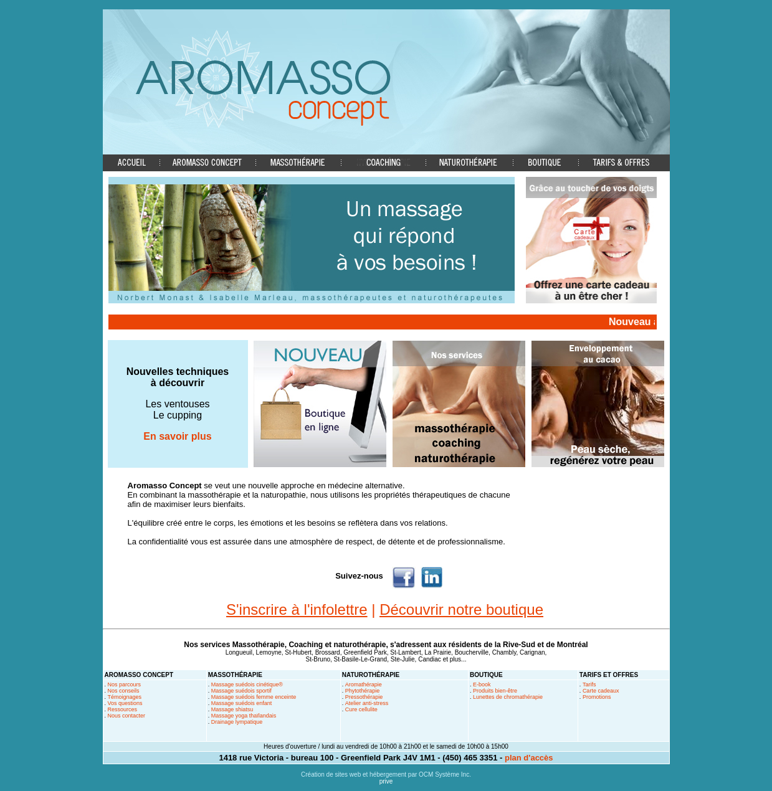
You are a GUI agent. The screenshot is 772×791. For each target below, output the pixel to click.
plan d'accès (529, 757)
